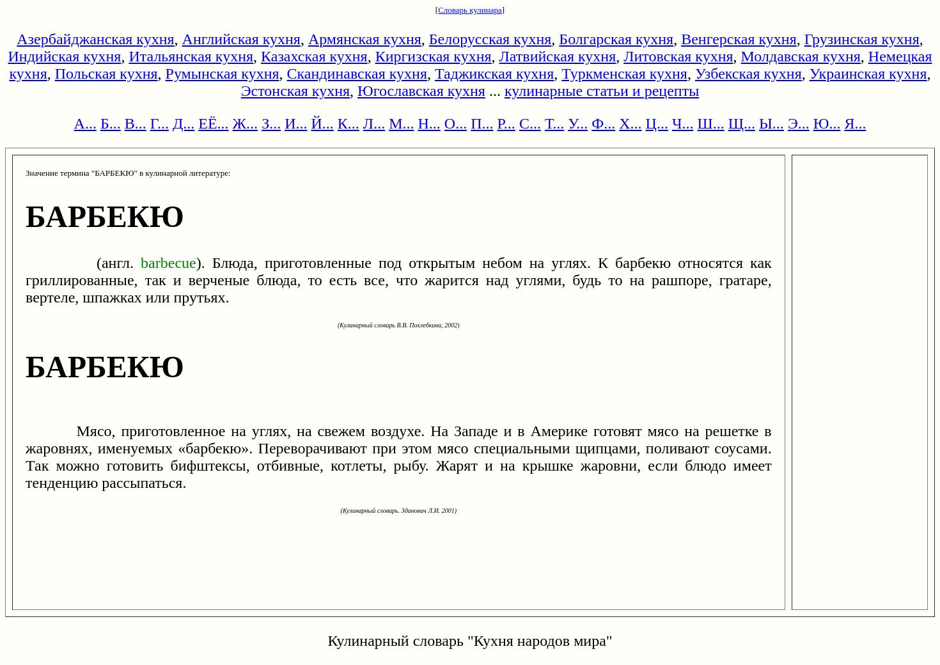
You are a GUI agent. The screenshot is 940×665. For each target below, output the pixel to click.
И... (296, 123)
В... (135, 123)
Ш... (711, 123)
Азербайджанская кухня (95, 39)
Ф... (603, 123)
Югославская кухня (421, 90)
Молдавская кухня (801, 56)
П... (482, 123)
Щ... (741, 123)
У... (578, 123)
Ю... (827, 123)
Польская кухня (106, 73)
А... (85, 123)
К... (348, 123)
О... (455, 123)
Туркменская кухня (624, 73)
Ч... (683, 123)
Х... (630, 123)
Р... (506, 123)
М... (401, 123)
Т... (554, 123)
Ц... (657, 123)
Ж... (245, 123)
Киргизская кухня (433, 56)
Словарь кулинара (470, 10)
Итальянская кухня (191, 56)
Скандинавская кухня (357, 73)
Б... (110, 123)
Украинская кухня (868, 73)
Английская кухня (241, 39)
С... (530, 123)
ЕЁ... (213, 123)
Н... (429, 123)
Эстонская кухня (295, 90)
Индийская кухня (64, 56)
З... (271, 123)
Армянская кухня (364, 39)
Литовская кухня (678, 56)
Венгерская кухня (739, 39)
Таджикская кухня (494, 73)
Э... (799, 123)
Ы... (771, 123)
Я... (855, 123)
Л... (374, 123)
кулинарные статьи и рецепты (602, 90)
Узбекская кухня (748, 73)
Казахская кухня (314, 56)
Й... (322, 123)
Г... (159, 123)
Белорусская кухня (490, 39)
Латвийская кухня (557, 56)
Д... (183, 123)
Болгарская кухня (616, 39)
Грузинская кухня (862, 39)
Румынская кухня (222, 73)
